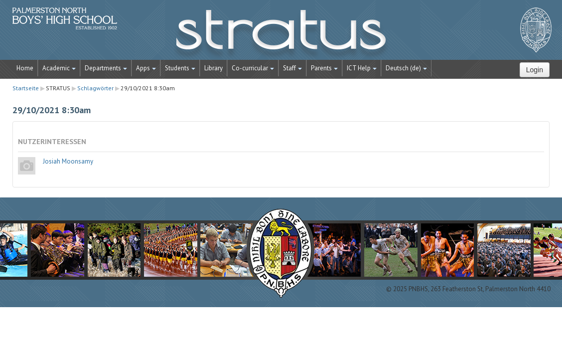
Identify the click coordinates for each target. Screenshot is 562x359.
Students (180, 68)
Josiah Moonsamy (68, 161)
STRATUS (281, 35)
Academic (59, 68)
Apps (146, 68)
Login (534, 70)
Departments (106, 68)
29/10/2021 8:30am (148, 88)
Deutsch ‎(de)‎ (406, 68)
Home (24, 68)
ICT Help (362, 68)
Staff (292, 68)
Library (213, 68)
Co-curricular (253, 68)
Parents (324, 68)
